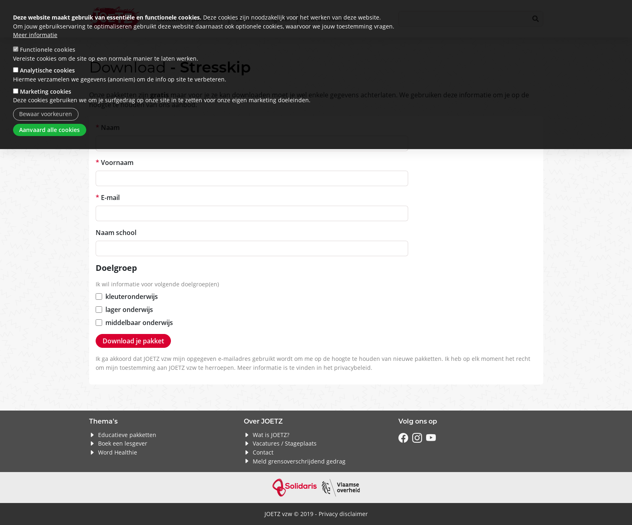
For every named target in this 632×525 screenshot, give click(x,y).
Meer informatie (35, 35)
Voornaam (117, 162)
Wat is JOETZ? (271, 435)
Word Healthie (117, 452)
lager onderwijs (129, 309)
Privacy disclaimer (343, 514)
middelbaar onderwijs (139, 322)
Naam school (116, 232)
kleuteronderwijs (131, 296)
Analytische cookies (47, 70)
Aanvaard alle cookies (49, 130)
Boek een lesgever (122, 443)
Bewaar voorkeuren (45, 114)
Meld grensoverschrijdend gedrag (299, 461)
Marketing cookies (45, 91)
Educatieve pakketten (127, 435)
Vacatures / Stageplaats (285, 443)
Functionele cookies (47, 49)
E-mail (110, 197)
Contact (263, 452)
